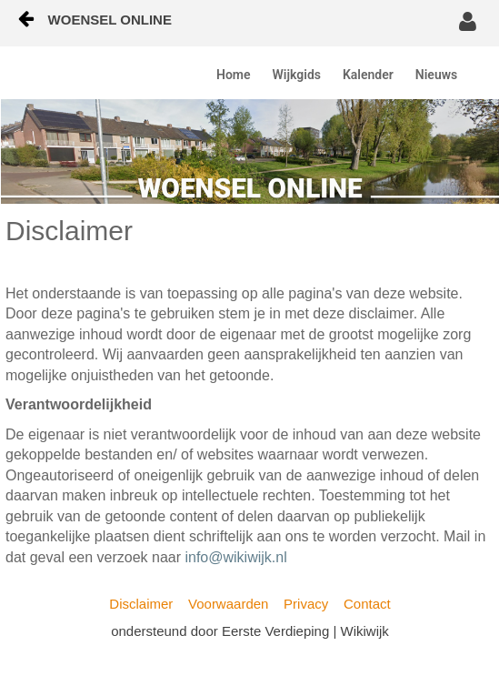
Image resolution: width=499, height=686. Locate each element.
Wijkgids (297, 74)
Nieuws (436, 74)
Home (233, 74)
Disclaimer (141, 603)
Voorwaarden (228, 603)
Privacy (306, 603)
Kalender (368, 74)
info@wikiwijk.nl (235, 557)
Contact (367, 603)
